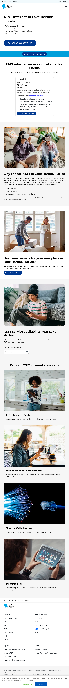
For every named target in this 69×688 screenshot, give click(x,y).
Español (65, 1)
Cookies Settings (27, 684)
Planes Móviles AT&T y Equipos (14, 649)
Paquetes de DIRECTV (11, 656)
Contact (37, 622)
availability (12, 600)
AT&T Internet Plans (10, 618)
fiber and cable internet (35, 532)
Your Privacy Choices (44, 629)
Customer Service (41, 625)
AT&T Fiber (7, 622)
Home (5, 600)
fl (18, 600)
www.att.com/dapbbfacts (36, 95)
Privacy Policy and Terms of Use (46, 653)
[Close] (66, 679)
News (36, 632)
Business (6, 639)
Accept (41, 684)
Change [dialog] (15, 1)
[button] (27, 351)
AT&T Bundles (8, 632)
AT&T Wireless (8, 629)
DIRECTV (7, 625)
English (59, 1)
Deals (5, 636)
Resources (38, 618)
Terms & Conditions (41, 649)
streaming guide (14, 588)
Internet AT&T (8, 653)
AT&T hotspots (41, 475)
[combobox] (14, 352)
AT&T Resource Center (48, 419)
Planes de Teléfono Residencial (14, 660)
